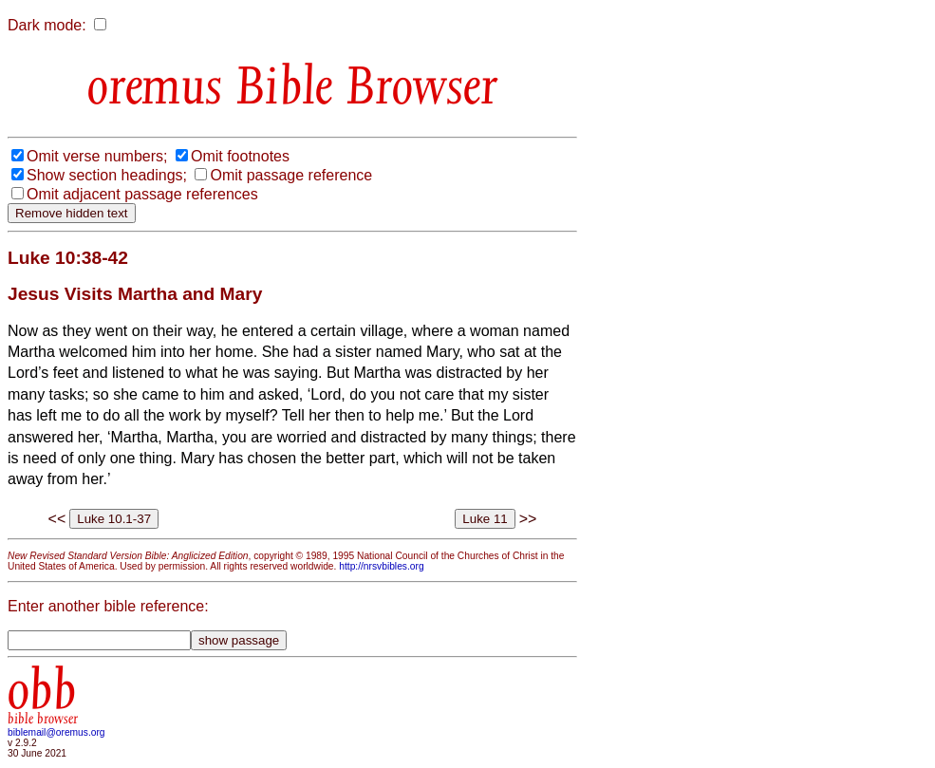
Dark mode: (47, 25)
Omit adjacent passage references (142, 194)
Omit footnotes (240, 156)
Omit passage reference (291, 175)
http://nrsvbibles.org (381, 566)
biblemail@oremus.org (56, 732)
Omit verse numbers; (97, 156)
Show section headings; (107, 175)
